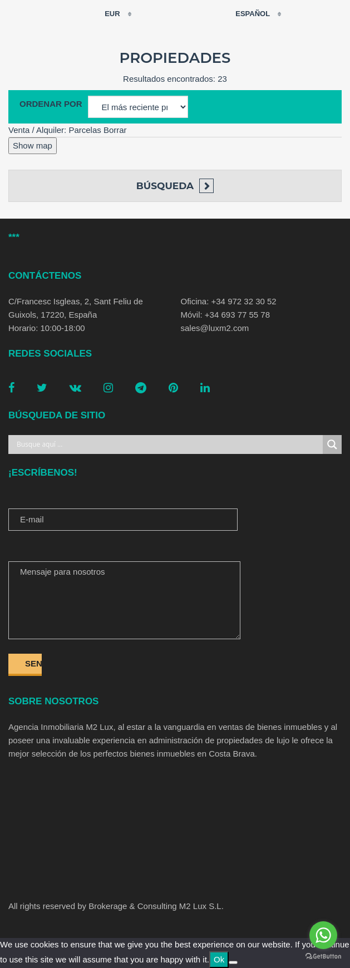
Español (246, 13)
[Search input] (168, 444)
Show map (32, 145)
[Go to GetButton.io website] (323, 956)
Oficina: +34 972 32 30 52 (229, 301)
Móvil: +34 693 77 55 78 (225, 314)
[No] (233, 962)
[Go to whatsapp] (323, 935)
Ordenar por (50, 103)
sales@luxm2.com (215, 328)
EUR (105, 13)
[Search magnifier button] (332, 444)
